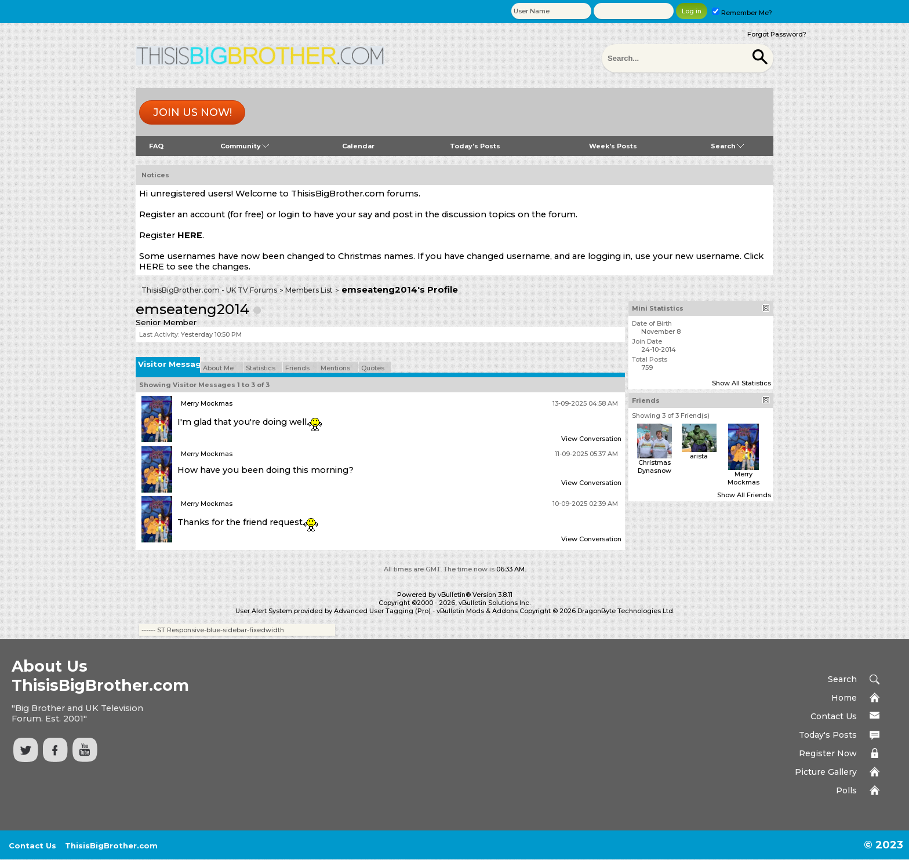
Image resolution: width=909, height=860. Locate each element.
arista (699, 456)
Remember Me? (742, 13)
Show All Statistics (741, 383)
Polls (846, 790)
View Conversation (591, 439)
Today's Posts (475, 146)
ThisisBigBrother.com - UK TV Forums (209, 290)
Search (727, 146)
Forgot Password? (776, 34)
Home (844, 698)
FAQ (156, 146)
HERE (189, 235)
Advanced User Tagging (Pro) (382, 611)
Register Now (828, 753)
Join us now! (192, 112)
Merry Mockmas (206, 403)
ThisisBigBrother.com (111, 845)
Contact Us (833, 716)
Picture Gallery (826, 772)
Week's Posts (613, 146)
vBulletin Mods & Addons (477, 611)
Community (244, 146)
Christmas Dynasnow (654, 466)
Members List (309, 290)
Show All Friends (744, 495)
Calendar (358, 146)
